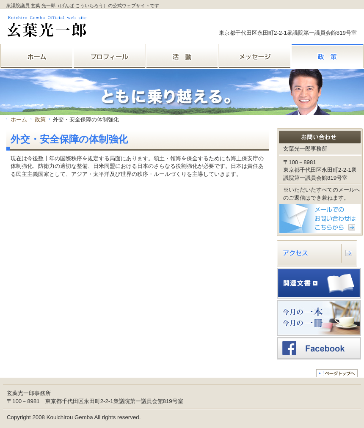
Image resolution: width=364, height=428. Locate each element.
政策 (40, 119)
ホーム (19, 119)
